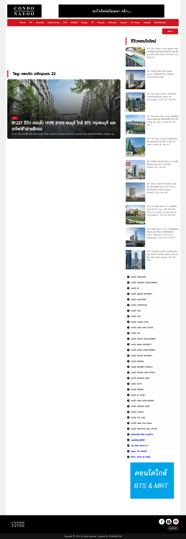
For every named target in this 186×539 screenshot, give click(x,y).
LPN (65, 22)
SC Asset (135, 22)
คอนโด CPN (135, 316)
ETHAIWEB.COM (115, 536)
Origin (84, 22)
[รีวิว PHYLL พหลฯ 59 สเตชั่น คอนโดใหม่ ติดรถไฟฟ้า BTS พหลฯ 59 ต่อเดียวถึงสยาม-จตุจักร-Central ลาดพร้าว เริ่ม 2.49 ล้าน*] (135, 192)
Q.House (112, 22)
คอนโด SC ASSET (138, 395)
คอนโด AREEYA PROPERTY (141, 293)
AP (30, 22)
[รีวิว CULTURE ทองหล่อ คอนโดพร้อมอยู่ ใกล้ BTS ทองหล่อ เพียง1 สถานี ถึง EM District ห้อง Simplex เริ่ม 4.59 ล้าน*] (135, 259)
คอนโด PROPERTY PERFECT (142, 367)
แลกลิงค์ (173, 528)
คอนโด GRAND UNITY (140, 322)
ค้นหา (170, 31)
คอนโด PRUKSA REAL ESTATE (143, 372)
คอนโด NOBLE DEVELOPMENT (143, 350)
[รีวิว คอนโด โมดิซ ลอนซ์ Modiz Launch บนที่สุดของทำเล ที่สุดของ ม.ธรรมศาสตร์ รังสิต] (135, 79)
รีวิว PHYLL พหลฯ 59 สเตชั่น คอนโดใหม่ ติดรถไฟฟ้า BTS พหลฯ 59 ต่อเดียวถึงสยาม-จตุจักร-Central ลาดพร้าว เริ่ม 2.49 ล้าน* (161, 188)
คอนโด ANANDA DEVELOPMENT (144, 282)
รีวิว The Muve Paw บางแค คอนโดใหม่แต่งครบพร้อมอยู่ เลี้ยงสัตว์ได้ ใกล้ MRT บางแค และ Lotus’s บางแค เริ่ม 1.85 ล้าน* (162, 120)
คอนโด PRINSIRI (137, 361)
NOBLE (74, 22)
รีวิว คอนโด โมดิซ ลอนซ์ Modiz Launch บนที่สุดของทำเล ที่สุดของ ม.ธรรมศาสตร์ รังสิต (160, 74)
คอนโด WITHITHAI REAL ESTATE (144, 428)
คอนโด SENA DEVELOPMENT (142, 400)
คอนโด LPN (135, 333)
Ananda (40, 22)
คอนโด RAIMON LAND (140, 378)
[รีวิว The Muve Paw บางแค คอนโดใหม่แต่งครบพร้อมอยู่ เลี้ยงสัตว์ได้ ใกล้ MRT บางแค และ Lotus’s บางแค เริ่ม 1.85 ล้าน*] (135, 124)
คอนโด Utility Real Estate (141, 423)
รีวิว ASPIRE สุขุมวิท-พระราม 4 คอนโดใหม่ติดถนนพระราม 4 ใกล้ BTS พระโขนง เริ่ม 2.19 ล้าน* (162, 164)
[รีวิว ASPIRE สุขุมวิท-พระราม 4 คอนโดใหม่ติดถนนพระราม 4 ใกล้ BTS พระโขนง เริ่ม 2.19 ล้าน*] (135, 169)
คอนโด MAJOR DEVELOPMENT (143, 338)
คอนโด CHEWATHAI (139, 305)
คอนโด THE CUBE (138, 417)
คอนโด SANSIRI (137, 389)
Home (23, 22)
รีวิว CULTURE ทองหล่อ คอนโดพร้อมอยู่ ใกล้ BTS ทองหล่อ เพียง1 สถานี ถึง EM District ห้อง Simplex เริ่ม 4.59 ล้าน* (162, 256)
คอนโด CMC (136, 310)
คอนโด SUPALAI (137, 411)
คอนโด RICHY (136, 383)
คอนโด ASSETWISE (138, 276)
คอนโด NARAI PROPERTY (141, 344)
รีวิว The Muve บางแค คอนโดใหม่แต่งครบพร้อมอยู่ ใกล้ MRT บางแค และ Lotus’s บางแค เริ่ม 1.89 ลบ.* (162, 141)
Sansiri (123, 22)
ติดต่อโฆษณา (160, 22)
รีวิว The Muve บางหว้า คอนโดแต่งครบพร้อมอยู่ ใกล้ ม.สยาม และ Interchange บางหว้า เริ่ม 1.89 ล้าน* (161, 96)
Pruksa (101, 22)
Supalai (147, 22)
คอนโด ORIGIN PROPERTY (141, 355)
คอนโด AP (135, 288)
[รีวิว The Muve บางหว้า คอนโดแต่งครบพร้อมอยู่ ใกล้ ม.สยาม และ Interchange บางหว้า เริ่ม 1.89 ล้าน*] (135, 102)
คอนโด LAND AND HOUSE (142, 327)
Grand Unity (53, 22)
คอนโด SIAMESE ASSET (140, 406)
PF (92, 22)
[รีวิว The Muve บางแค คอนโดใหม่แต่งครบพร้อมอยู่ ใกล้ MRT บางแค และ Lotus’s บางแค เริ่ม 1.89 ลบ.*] (135, 147)
